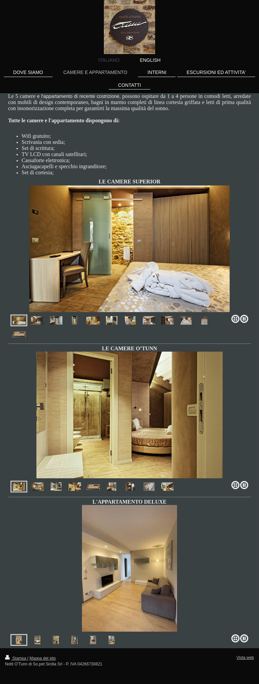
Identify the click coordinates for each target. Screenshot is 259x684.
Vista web (245, 657)
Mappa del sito (43, 658)
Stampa (16, 658)
